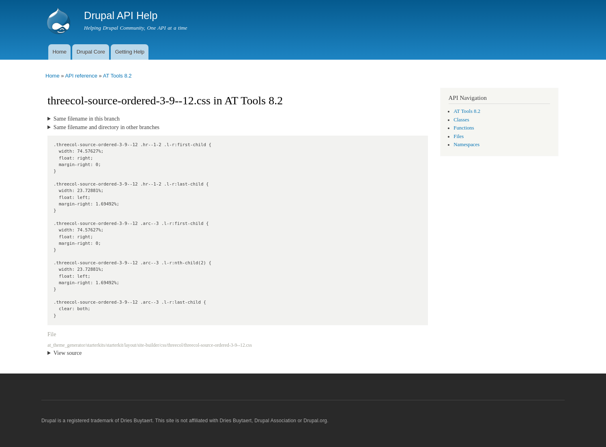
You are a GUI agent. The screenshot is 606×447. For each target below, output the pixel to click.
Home (59, 52)
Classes (461, 120)
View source (68, 353)
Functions (463, 128)
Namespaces (466, 144)
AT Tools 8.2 (117, 76)
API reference (81, 76)
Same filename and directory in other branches (106, 127)
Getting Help (129, 52)
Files (458, 136)
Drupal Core (91, 52)
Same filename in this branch (87, 119)
